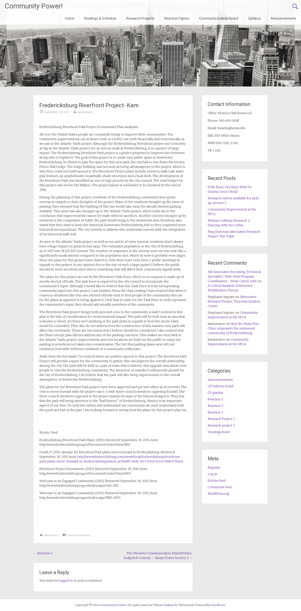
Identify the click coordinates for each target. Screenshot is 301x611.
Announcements (283, 18)
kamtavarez (85, 112)
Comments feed (220, 487)
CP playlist (215, 393)
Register (214, 467)
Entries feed (217, 480)
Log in (212, 474)
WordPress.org (218, 493)
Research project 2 (221, 425)
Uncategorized (219, 432)
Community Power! (34, 6)
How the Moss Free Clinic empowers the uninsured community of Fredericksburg (233, 328)
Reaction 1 (51, 535)
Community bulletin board (218, 18)
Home (69, 18)
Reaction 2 (215, 406)
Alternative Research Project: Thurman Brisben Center (234, 301)
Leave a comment (78, 535)
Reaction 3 (215, 412)
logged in (66, 580)
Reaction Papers (176, 18)
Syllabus (254, 18)
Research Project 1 (221, 419)
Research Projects (140, 18)
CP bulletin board (220, 386)
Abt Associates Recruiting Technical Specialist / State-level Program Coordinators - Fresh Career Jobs (234, 276)
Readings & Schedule (100, 18)
